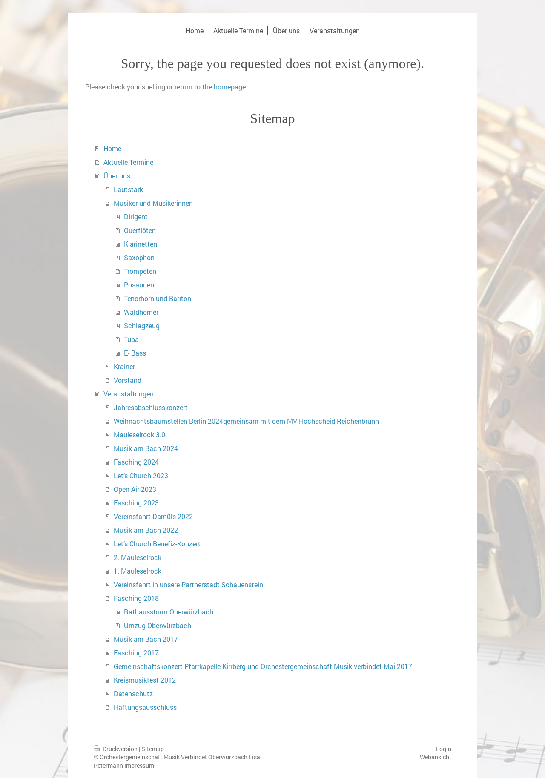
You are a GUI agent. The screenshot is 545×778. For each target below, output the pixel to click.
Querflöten (140, 230)
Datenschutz (133, 693)
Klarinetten (140, 243)
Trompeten (140, 271)
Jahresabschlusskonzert (151, 407)
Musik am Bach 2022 (146, 529)
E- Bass (135, 352)
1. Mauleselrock (137, 570)
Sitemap (152, 749)
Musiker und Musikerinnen (153, 202)
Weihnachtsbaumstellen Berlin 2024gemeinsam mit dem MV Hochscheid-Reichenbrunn (246, 420)
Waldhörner (141, 311)
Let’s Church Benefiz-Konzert (157, 543)
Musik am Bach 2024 (146, 448)
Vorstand (127, 380)
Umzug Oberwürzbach (157, 625)
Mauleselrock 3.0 (139, 434)
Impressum (139, 765)
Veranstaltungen (128, 393)
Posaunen (139, 284)
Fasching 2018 (136, 598)
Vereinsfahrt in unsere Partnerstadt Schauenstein (188, 584)
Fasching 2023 (136, 502)
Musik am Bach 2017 (146, 638)
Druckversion (116, 749)
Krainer (124, 366)
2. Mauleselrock (137, 557)
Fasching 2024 (136, 461)
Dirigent (136, 216)
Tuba (131, 339)
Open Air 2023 (135, 489)
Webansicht (435, 757)
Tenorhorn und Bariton (157, 298)
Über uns (116, 175)
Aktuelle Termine (128, 162)
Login (443, 749)
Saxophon (139, 257)
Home (112, 148)
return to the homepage (210, 86)
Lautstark (128, 189)
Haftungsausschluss (145, 707)
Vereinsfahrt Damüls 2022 (153, 516)
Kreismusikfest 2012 (145, 679)
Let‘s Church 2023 (141, 475)
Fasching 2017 (136, 652)
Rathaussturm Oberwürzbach (168, 611)
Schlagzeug (142, 325)
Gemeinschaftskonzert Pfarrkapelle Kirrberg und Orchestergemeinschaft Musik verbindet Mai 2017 (263, 666)
